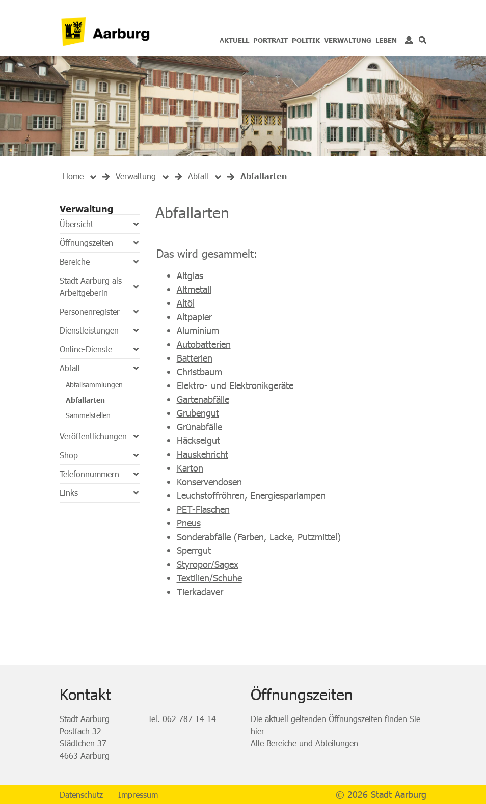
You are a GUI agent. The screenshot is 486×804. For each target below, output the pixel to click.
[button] (136, 176)
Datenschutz (81, 794)
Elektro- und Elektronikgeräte (235, 385)
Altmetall (194, 289)
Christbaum (199, 371)
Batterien (194, 358)
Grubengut (198, 413)
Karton (190, 468)
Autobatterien (204, 344)
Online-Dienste (86, 349)
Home (73, 176)
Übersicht (76, 224)
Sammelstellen (88, 415)
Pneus (189, 523)
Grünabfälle (199, 426)
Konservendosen (209, 481)
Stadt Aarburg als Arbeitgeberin (91, 286)
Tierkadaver (200, 591)
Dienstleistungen (89, 330)
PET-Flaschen (203, 509)
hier (257, 731)
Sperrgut (194, 550)
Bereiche (75, 261)
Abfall (70, 368)
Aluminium (198, 330)
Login (409, 40)
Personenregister (90, 311)
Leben (386, 40)
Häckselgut (198, 440)
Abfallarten (85, 400)
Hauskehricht (202, 454)
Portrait (270, 40)
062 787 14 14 (189, 719)
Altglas (190, 275)
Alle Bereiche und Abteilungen (304, 743)
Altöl (186, 303)
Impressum (138, 794)
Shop (69, 455)
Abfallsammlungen (94, 384)
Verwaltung (347, 40)
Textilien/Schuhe (209, 578)
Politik (306, 40)
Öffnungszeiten (86, 242)
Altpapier (194, 316)
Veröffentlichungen (93, 436)
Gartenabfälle (203, 399)
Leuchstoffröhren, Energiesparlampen (251, 495)
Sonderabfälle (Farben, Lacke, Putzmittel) (259, 536)
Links (69, 492)
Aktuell (234, 40)
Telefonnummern (89, 474)
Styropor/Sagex (207, 564)
